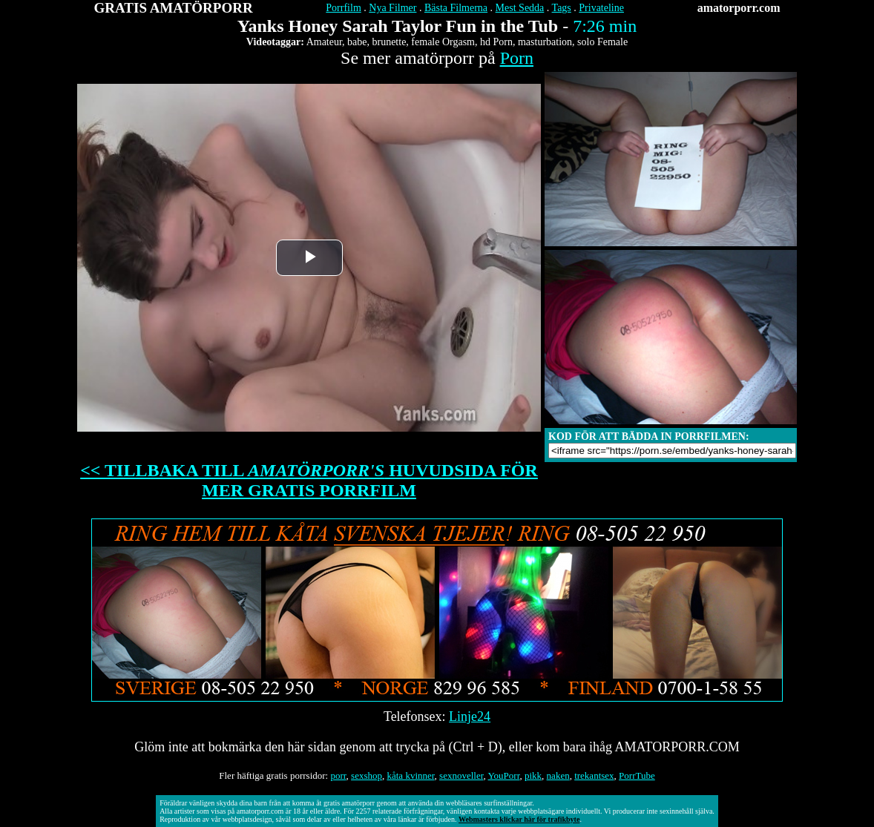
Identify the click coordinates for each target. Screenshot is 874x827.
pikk (533, 775)
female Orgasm (443, 41)
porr (338, 775)
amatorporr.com (739, 7)
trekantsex (594, 775)
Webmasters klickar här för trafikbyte (519, 819)
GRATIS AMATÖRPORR (173, 8)
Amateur (324, 41)
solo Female (602, 41)
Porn (516, 57)
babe (357, 41)
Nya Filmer (392, 7)
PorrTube (637, 775)
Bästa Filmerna (455, 7)
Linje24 (469, 716)
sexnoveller (461, 775)
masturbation (545, 41)
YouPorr (504, 775)
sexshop (366, 775)
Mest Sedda (520, 7)
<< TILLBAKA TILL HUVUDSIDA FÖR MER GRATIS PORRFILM (309, 480)
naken (558, 775)
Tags (561, 7)
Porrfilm (343, 7)
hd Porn (496, 41)
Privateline (601, 7)
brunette (389, 41)
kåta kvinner (410, 775)
